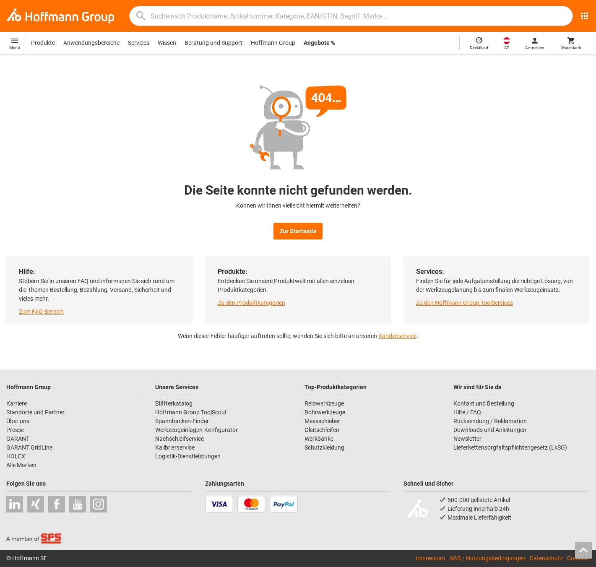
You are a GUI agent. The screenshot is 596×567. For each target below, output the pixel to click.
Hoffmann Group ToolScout (191, 412)
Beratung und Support (213, 42)
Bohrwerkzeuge (325, 412)
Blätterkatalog (174, 403)
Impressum (430, 558)
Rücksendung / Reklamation (490, 421)
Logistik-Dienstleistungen (188, 456)
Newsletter (467, 438)
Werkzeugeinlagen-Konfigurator (196, 430)
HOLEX (15, 456)
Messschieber (322, 421)
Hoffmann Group (273, 42)
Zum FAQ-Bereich (41, 311)
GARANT (17, 438)
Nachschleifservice (179, 438)
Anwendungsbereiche (91, 42)
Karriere (16, 403)
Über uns (17, 421)
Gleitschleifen (322, 430)
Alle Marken (21, 465)
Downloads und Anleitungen (489, 430)
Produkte (43, 42)
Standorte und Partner (35, 412)
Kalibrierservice (175, 447)
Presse (15, 430)
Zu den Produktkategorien (251, 302)
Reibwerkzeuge (324, 403)
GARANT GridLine (29, 447)
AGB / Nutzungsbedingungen (487, 558)
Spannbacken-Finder (182, 421)
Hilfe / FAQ (467, 412)
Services (138, 42)
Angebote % (319, 42)
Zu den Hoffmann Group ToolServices (464, 302)
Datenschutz (546, 558)
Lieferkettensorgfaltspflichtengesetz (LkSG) (510, 447)
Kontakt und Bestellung (483, 403)
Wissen (167, 42)
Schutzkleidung (324, 447)
